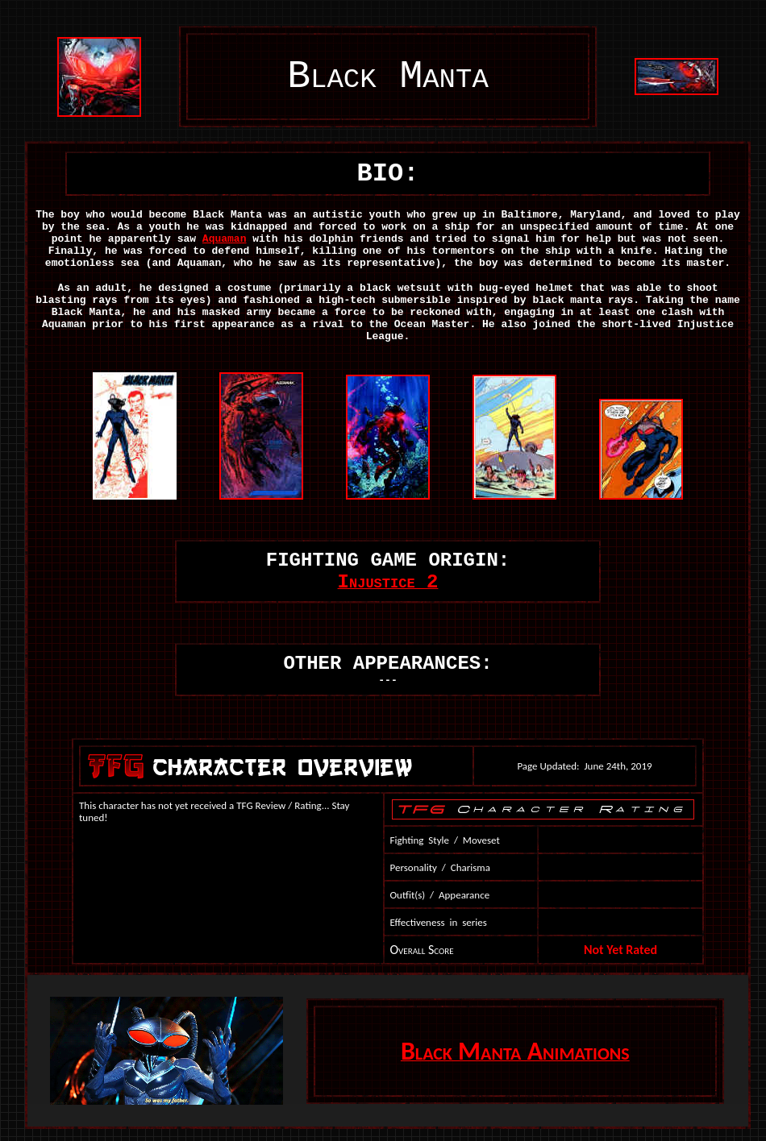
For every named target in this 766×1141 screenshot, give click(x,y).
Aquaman (224, 239)
